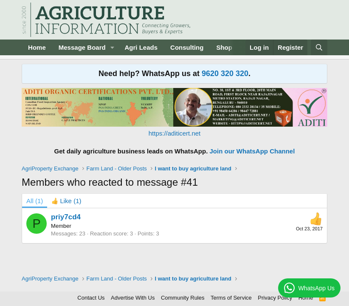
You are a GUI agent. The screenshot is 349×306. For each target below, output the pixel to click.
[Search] (319, 47)
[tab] (66, 201)
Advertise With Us (133, 298)
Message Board (82, 47)
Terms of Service (231, 298)
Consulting (186, 47)
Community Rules (183, 298)
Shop (224, 47)
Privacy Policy (275, 298)
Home (37, 47)
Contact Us (90, 298)
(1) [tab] (34, 200)
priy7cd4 (66, 217)
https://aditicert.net (175, 133)
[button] (112, 47)
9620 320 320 (225, 73)
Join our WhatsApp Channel (252, 151)
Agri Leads (141, 47)
